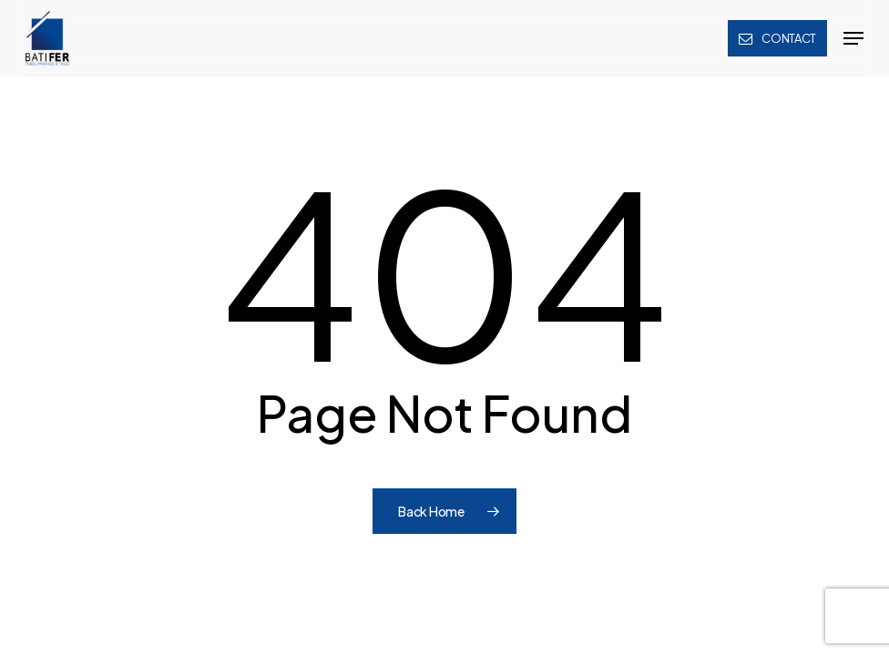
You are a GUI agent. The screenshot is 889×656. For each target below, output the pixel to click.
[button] (853, 38)
